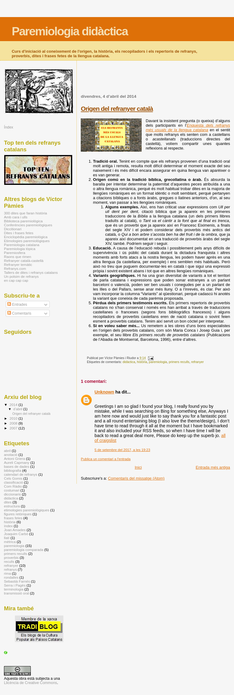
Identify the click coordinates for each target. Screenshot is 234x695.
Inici (138, 467)
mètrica (10, 542)
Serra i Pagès (15, 585)
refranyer (197, 362)
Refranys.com (15, 268)
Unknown (104, 392)
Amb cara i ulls (15, 217)
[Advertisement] (152, 81)
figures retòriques (18, 514)
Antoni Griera (14, 458)
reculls (9, 561)
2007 (13, 428)
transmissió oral (16, 593)
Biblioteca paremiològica (23, 221)
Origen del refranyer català (117, 108)
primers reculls (179, 362)
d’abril (18, 409)
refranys (10, 569)
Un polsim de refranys (21, 276)
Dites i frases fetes (18, 233)
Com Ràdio (13, 486)
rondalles (11, 577)
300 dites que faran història (25, 213)
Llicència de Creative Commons (30, 683)
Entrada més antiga (213, 467)
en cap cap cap (16, 280)
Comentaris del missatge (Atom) (136, 478)
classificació (13, 482)
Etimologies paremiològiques (27, 241)
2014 (13, 405)
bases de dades (16, 466)
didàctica (129, 362)
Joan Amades (15, 530)
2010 (13, 418)
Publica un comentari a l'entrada (105, 459)
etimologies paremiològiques (26, 510)
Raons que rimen (17, 257)
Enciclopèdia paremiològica (26, 237)
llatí (6, 538)
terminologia (13, 589)
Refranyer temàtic (18, 264)
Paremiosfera (14, 253)
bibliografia (12, 470)
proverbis (11, 557)
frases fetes (13, 518)
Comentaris (19, 313)
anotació (10, 455)
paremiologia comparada (23, 550)
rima (7, 573)
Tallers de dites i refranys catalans (31, 272)
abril (7, 451)
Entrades (17, 304)
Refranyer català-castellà (24, 261)
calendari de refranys (20, 474)
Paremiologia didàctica (70, 31)
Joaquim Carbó (16, 534)
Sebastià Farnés (17, 581)
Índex (8, 127)
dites (8, 502)
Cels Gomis (13, 478)
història (142, 362)
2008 (13, 423)
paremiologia (158, 362)
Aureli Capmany (16, 462)
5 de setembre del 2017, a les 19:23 (122, 450)
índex (8, 526)
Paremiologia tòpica (19, 249)
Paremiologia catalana (21, 245)
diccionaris (12, 494)
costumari (12, 490)
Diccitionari (12, 229)
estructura (12, 506)
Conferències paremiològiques (28, 225)
